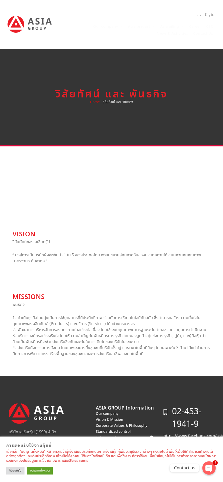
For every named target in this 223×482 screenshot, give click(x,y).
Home (95, 102)
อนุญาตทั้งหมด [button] (40, 470)
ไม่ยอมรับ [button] (15, 470)
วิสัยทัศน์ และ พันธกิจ (111, 94)
